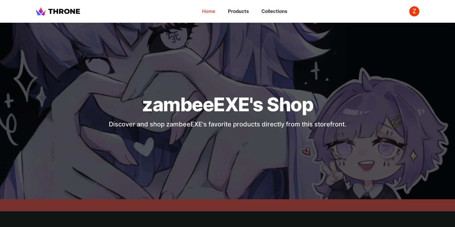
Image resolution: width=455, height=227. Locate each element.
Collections (274, 11)
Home (208, 11)
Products (238, 11)
